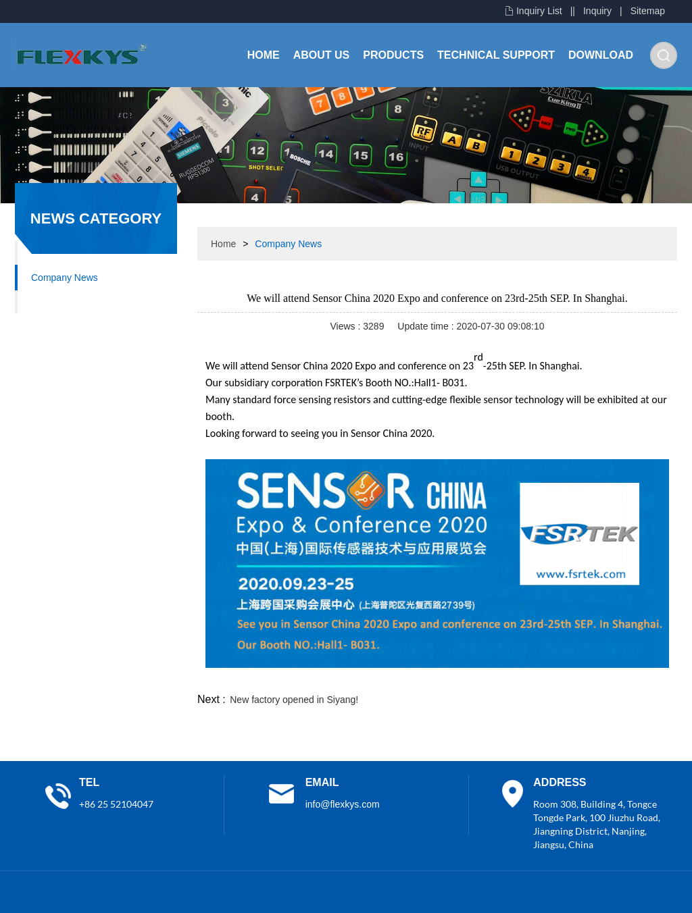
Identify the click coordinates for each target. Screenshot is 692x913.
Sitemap (648, 10)
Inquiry (597, 10)
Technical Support (496, 55)
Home (263, 55)
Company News (64, 277)
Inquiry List (539, 10)
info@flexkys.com (342, 804)
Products (393, 55)
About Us (321, 55)
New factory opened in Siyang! (294, 699)
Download (600, 55)
